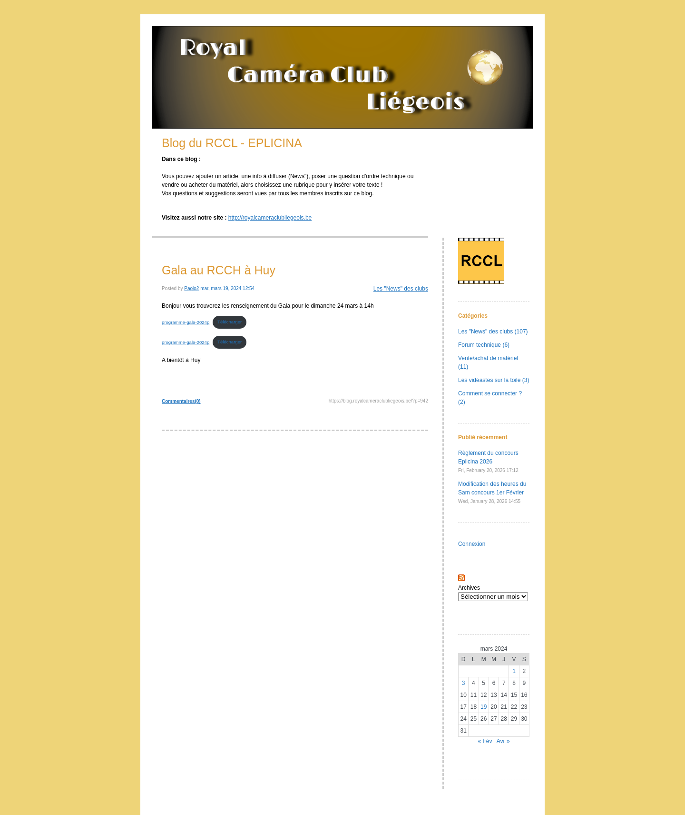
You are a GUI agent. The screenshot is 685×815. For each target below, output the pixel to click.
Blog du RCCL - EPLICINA (232, 143)
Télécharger (229, 321)
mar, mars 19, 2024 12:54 (227, 288)
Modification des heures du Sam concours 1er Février (492, 492)
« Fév (485, 741)
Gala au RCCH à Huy (218, 270)
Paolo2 (191, 288)
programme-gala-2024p (185, 321)
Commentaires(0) (181, 401)
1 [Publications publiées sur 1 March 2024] (514, 671)
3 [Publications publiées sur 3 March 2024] (463, 683)
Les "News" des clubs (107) (493, 331)
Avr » (503, 741)
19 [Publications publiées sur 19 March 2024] (483, 707)
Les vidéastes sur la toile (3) (493, 380)
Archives (469, 587)
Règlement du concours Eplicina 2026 (488, 461)
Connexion (471, 544)
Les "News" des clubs (400, 288)
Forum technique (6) (483, 345)
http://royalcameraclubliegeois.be (270, 217)
